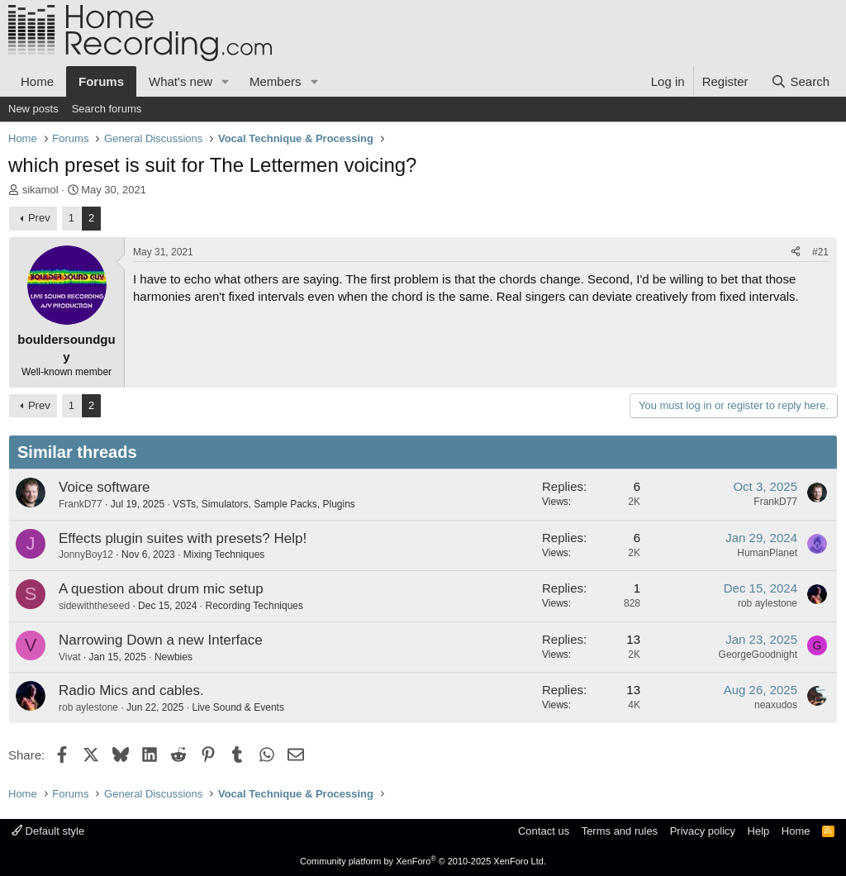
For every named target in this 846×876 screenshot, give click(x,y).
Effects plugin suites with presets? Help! (183, 538)
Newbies (173, 657)
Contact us (543, 831)
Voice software (104, 487)
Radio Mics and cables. (131, 690)
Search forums (107, 108)
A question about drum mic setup (161, 589)
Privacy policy (702, 831)
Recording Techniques (254, 606)
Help (759, 831)
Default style (48, 831)
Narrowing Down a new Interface (161, 640)
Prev (39, 218)
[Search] (800, 81)
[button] (225, 81)
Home (37, 81)
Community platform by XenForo (423, 861)
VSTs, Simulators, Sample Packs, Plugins (264, 504)
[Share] (795, 252)
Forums (101, 81)
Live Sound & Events (237, 707)
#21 (820, 252)
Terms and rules (620, 831)
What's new (180, 81)
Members (276, 81)
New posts (33, 108)
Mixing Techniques (224, 554)
